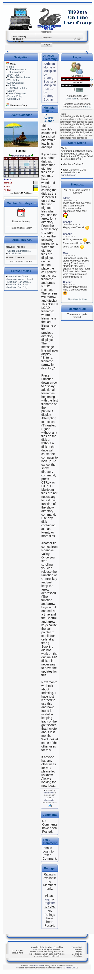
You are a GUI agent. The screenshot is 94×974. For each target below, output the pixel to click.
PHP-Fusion (37, 965)
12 (15, 167)
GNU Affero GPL (68, 968)
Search (11, 90)
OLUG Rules (14, 253)
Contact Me (13, 98)
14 (25, 167)
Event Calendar (15, 82)
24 (5, 173)
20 (20, 170)
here (87, 106)
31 (5, 176)
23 (35, 170)
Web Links (13, 80)
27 (20, 173)
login (48, 899)
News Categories (16, 93)
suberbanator (68, 175)
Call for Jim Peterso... (19, 250)
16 (35, 167)
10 (5, 167)
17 (5, 170)
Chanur (67, 221)
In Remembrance (16, 69)
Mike (65, 253)
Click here (71, 98)
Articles (11, 85)
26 (15, 173)
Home (10, 66)
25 (10, 173)
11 (10, 167)
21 (25, 170)
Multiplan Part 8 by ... (18, 287)
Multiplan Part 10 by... (19, 281)
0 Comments (49, 799)
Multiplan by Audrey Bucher (50, 76)
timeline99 (48, 793)
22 (30, 170)
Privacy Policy (14, 96)
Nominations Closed (18, 276)
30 (35, 173)
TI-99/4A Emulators (17, 88)
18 (10, 170)
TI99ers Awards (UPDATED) (15, 73)
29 (30, 173)
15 (30, 167)
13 (20, 167)
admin (66, 198)
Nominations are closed (20, 279)
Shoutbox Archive (77, 299)
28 (25, 173)
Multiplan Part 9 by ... (18, 284)
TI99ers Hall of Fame (18, 77)
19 (15, 170)
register (49, 903)
